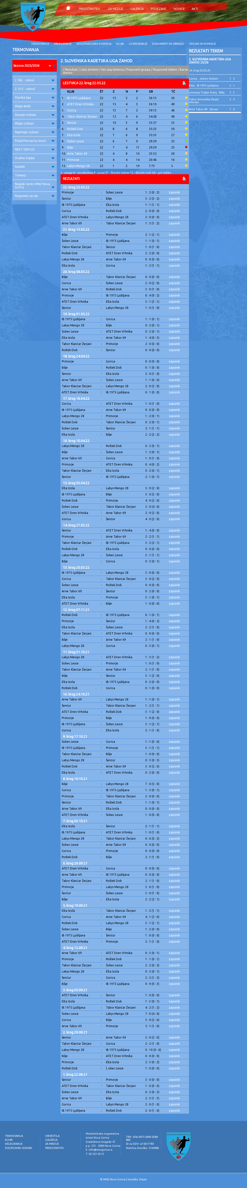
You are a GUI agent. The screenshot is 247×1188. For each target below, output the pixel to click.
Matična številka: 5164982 (142, 1147)
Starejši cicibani (34, 114)
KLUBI (120, 43)
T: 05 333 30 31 (95, 1153)
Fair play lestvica (112, 69)
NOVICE (179, 8)
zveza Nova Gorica (97, 1137)
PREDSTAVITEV (89, 8)
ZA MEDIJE (115, 8)
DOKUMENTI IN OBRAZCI (168, 43)
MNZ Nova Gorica (114, 1179)
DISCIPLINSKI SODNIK (18, 1147)
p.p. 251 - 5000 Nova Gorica (103, 1145)
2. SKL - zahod (34, 80)
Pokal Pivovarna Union (34, 140)
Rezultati (71, 69)
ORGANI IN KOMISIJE (202, 43)
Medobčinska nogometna (102, 1133)
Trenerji (34, 175)
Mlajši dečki (34, 106)
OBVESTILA (52, 1135)
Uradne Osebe (34, 158)
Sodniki (34, 166)
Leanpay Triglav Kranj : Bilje (207, 92)
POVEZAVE (158, 8)
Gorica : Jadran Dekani (203, 78)
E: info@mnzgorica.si (99, 1149)
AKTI (195, 8)
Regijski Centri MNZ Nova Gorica (34, 185)
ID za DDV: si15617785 (140, 1143)
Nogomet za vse (34, 195)
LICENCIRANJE (138, 43)
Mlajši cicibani (34, 123)
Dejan (143, 1179)
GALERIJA (137, 8)
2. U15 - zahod (34, 88)
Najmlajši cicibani (34, 132)
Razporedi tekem (165, 69)
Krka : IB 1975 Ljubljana (204, 85)
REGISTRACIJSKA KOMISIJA (94, 43)
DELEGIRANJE (63, 43)
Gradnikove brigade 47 (100, 1141)
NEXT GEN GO (34, 149)
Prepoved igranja (138, 69)
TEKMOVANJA (40, 43)
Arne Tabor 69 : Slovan (203, 109)
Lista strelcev (90, 69)
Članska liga (34, 97)
